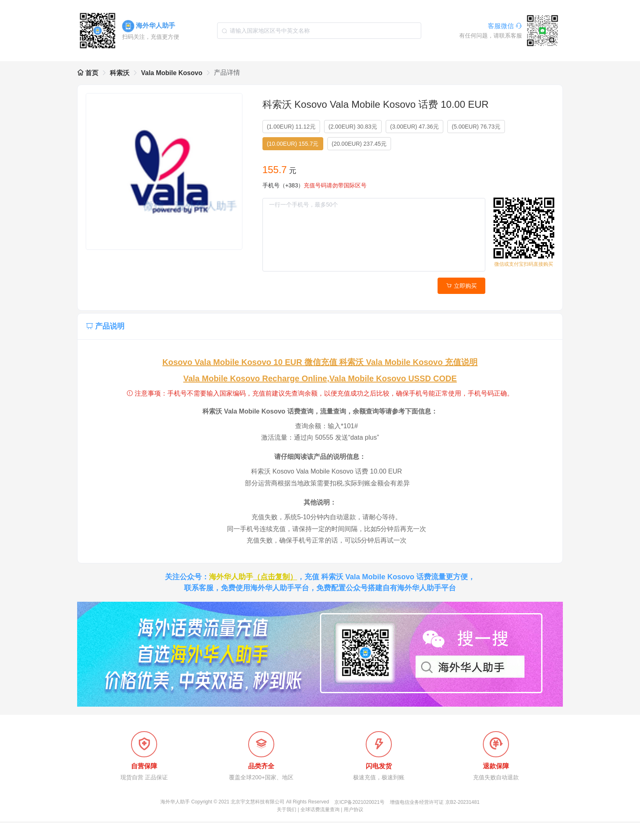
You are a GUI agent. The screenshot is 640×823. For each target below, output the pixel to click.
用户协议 (353, 811)
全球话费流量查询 (320, 811)
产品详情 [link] (227, 72)
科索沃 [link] (119, 72)
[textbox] (319, 30)
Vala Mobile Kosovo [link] (171, 72)
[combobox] (319, 30)
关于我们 (286, 811)
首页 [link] (87, 72)
